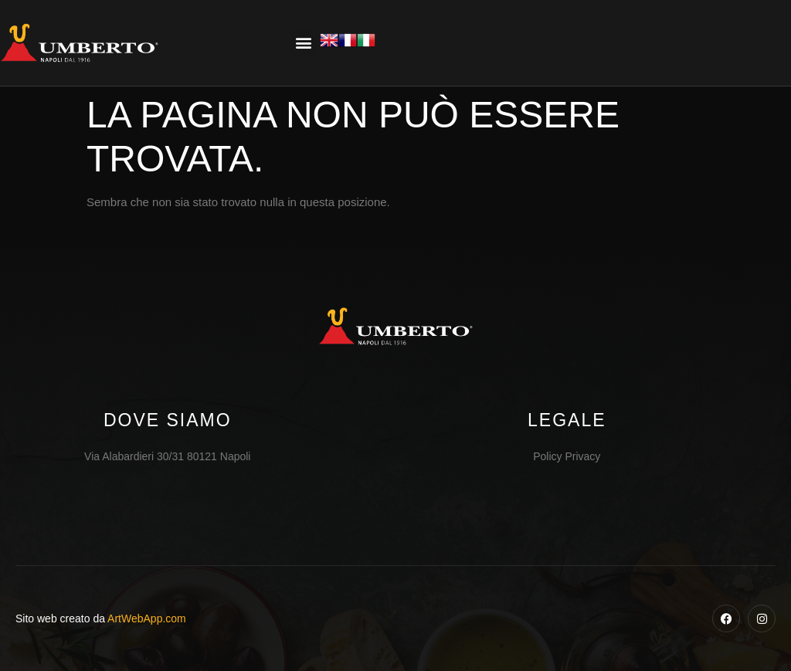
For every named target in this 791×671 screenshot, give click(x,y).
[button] (304, 43)
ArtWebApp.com (146, 618)
